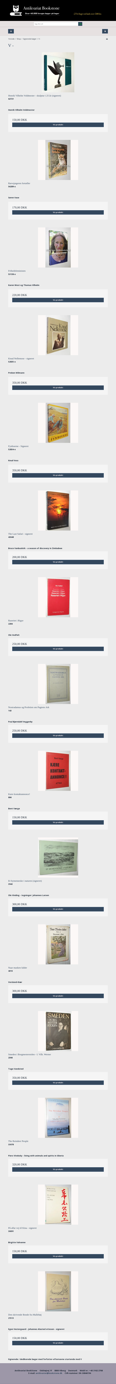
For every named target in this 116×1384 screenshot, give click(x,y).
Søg (80, 24)
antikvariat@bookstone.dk (49, 1373)
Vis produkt (58, 125)
